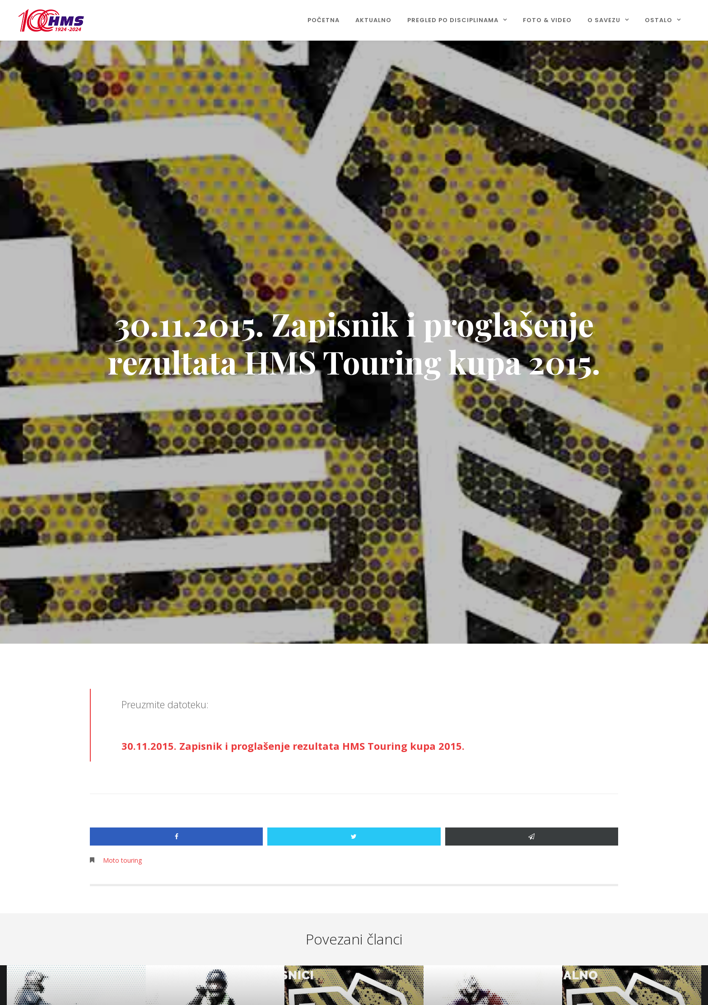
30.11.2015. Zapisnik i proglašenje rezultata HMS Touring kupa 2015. (293, 746)
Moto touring (122, 860)
